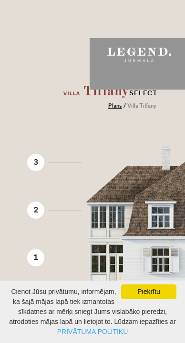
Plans (115, 106)
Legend (137, 54)
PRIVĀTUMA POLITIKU (92, 331)
